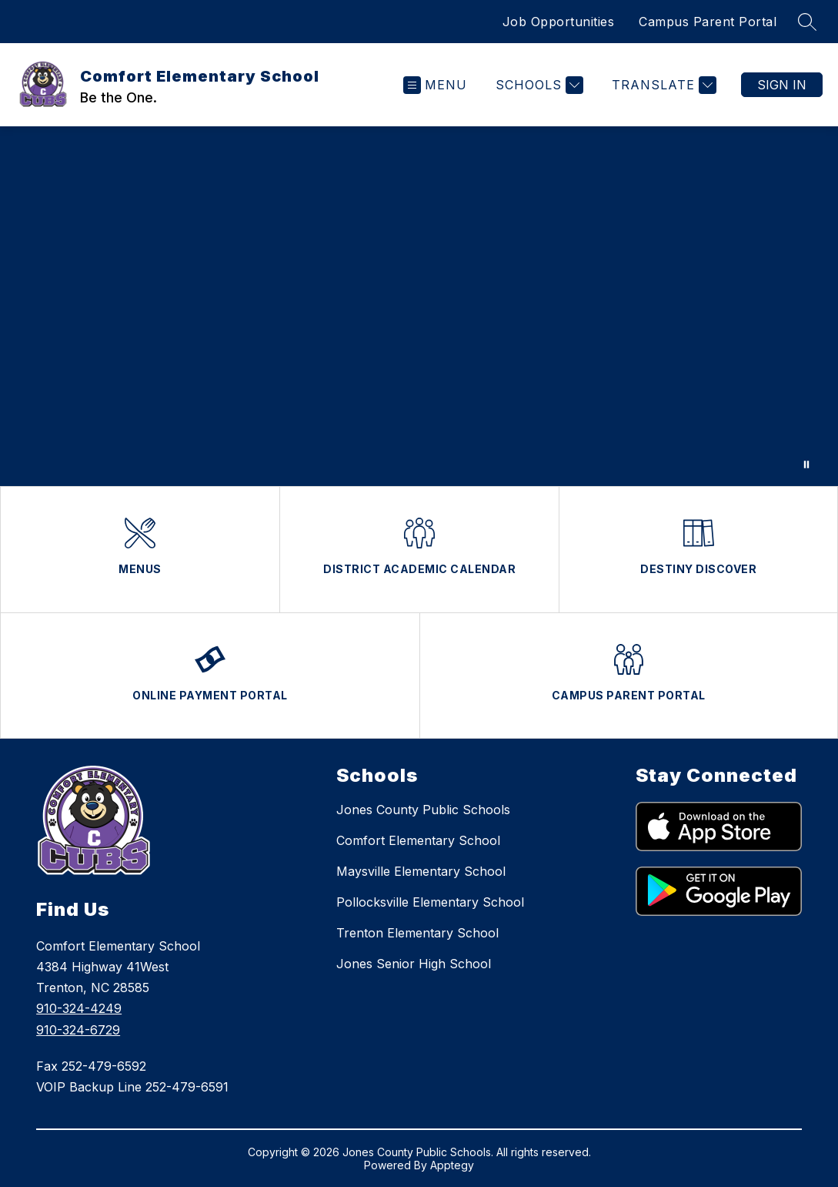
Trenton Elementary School (417, 933)
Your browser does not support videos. (419, 306)
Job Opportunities (558, 21)
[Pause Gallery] (806, 464)
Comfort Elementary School (418, 840)
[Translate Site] (662, 85)
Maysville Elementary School (421, 871)
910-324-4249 (79, 1008)
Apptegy (452, 1165)
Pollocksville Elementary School (430, 902)
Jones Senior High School (413, 963)
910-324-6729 (78, 1030)
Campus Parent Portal (707, 21)
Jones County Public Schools (423, 809)
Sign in (781, 84)
